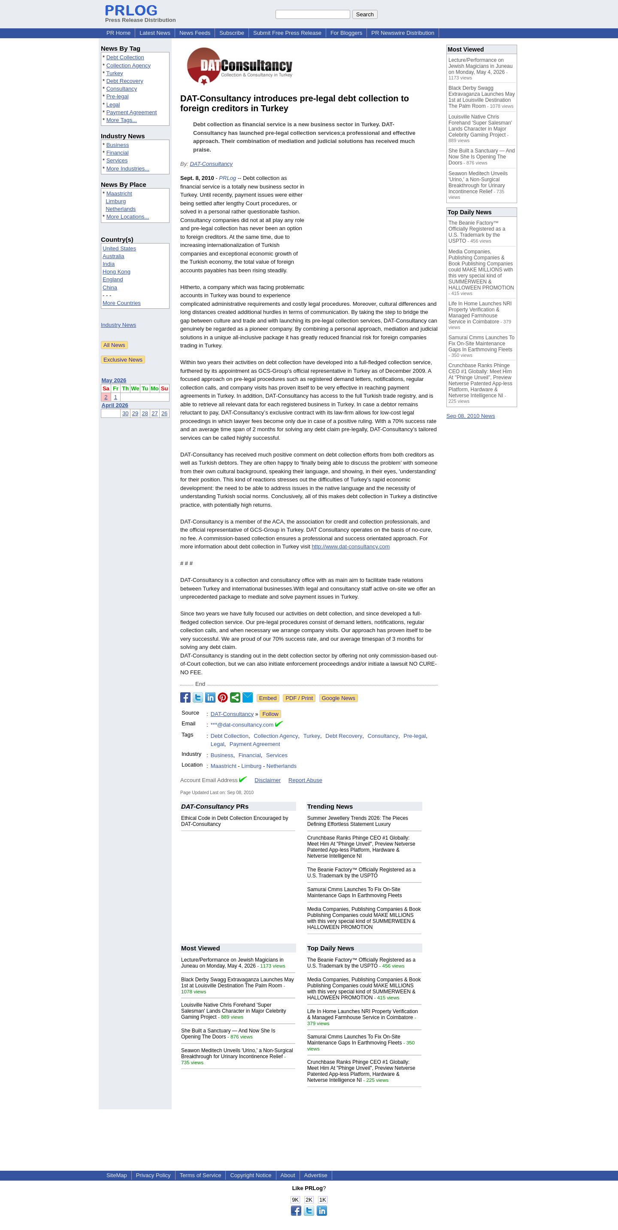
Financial (117, 152)
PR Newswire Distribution (402, 33)
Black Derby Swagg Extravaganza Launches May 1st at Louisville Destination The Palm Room (237, 983)
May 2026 (114, 380)
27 (154, 413)
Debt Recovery (124, 81)
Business (117, 145)
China (110, 287)
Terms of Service (200, 1175)
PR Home (118, 33)
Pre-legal (117, 96)
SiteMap (116, 1175)
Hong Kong (116, 271)
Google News (338, 698)
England (113, 279)
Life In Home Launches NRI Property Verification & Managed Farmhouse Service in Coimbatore (362, 1014)
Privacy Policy (153, 1175)
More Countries (122, 303)
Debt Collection (125, 57)
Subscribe (231, 33)
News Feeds (194, 33)
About (288, 1175)
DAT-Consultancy (211, 164)
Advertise (315, 1175)
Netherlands (121, 209)
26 (164, 413)
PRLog (227, 178)
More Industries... (127, 168)
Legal (113, 104)
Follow (270, 714)
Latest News (154, 33)
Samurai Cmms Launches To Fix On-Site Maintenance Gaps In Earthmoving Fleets (354, 892)
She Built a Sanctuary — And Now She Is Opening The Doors (481, 157)
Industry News (118, 325)
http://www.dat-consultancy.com (351, 546)
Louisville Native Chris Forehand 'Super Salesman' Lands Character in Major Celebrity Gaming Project (233, 1011)
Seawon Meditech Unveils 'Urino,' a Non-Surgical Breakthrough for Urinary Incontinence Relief (237, 1053)
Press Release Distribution (140, 16)
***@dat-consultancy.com (242, 725)
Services (117, 160)
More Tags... (121, 120)
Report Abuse (305, 780)
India (109, 264)
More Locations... (127, 216)
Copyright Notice (250, 1175)
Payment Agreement (131, 112)
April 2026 (115, 405)
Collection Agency (128, 65)
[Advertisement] (373, 237)
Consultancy (121, 88)
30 (125, 413)
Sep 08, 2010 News (470, 416)
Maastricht (119, 193)
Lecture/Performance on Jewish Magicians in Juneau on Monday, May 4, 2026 (232, 963)
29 (135, 413)
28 (145, 413)
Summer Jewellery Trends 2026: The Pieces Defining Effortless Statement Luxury (357, 821)
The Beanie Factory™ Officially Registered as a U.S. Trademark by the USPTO (361, 873)
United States (119, 248)
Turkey (114, 73)
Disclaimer (267, 780)
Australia (113, 256)
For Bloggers (346, 33)
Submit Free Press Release (287, 33)
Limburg (116, 201)
